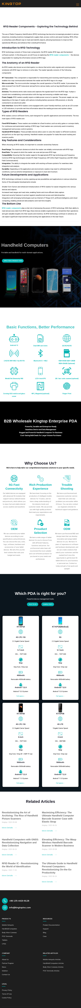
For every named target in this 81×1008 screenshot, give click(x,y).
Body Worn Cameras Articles (53, 967)
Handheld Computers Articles (53, 963)
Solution (5, 971)
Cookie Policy (7, 998)
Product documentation (51, 925)
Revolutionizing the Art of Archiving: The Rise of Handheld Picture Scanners (20, 816)
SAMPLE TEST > (48, 604)
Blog (44, 932)
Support (46, 929)
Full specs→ (20, 696)
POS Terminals (7, 936)
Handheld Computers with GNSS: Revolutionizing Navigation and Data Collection (20, 843)
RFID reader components (59, 55)
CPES (4, 944)
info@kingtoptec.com (20, 907)
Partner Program (8, 963)
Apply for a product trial (13, 260)
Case (45, 936)
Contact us (6, 974)
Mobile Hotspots (8, 925)
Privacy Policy (7, 990)
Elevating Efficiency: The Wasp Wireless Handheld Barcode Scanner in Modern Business (59, 843)
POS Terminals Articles (51, 971)
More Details (9, 829)
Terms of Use (7, 994)
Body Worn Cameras (9, 932)
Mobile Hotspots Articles (52, 959)
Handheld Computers (9, 929)
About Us (5, 959)
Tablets (4, 940)
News (4, 967)
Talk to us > (33, 604)
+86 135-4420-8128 (19, 900)
